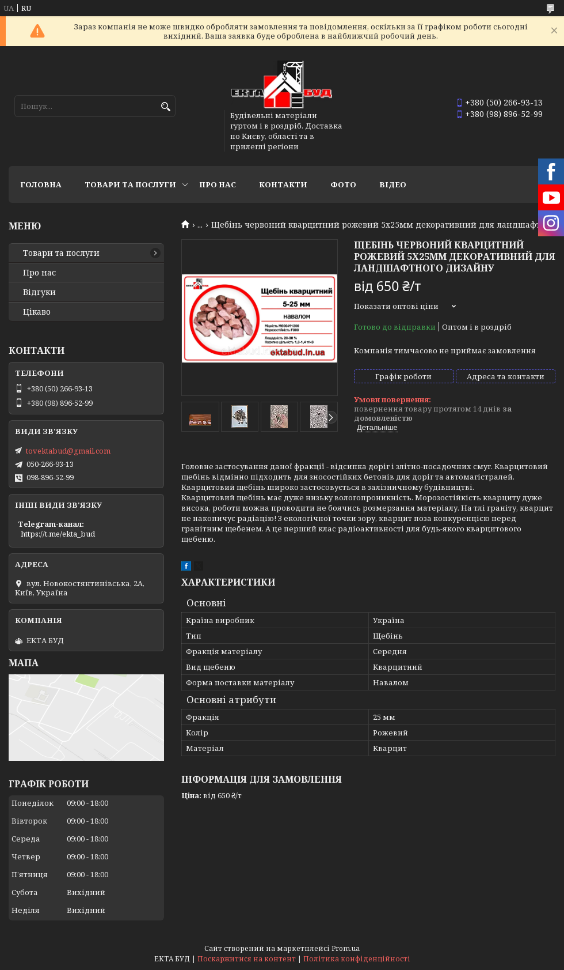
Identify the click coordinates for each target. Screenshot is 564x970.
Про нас (217, 184)
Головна (41, 184)
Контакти (283, 184)
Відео (392, 184)
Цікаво (37, 312)
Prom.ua (345, 948)
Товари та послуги (130, 184)
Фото (343, 184)
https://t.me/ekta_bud (58, 533)
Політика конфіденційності (356, 959)
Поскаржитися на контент (246, 959)
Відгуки (39, 292)
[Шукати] (165, 107)
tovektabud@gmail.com (68, 450)
